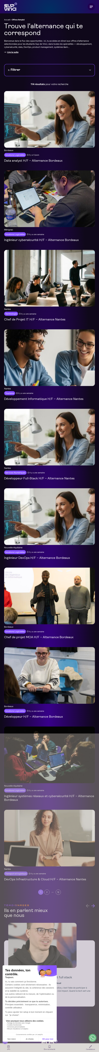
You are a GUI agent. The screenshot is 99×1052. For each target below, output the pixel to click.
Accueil (7, 20)
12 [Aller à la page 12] (58, 892)
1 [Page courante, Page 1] (40, 892)
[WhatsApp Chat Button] (92, 1038)
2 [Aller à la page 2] (47, 892)
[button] (93, 906)
